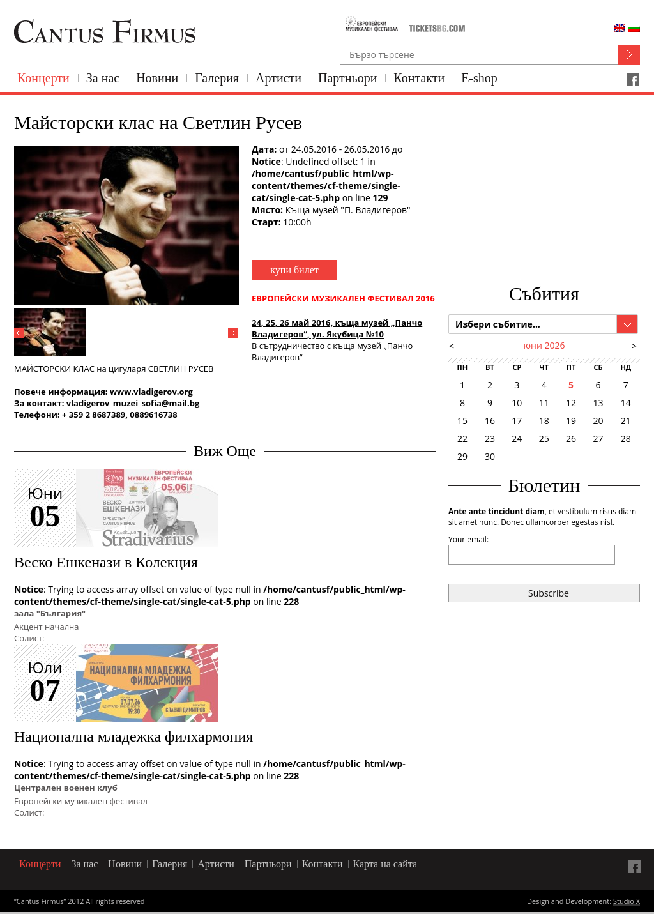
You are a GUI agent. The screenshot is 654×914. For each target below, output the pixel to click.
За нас (102, 78)
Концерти (43, 78)
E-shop (479, 78)
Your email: (468, 539)
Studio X (626, 902)
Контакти (419, 78)
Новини (157, 78)
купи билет (294, 269)
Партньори (347, 78)
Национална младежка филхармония (133, 736)
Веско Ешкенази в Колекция (106, 562)
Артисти (278, 78)
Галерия (217, 78)
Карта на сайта (385, 863)
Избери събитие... (497, 324)
